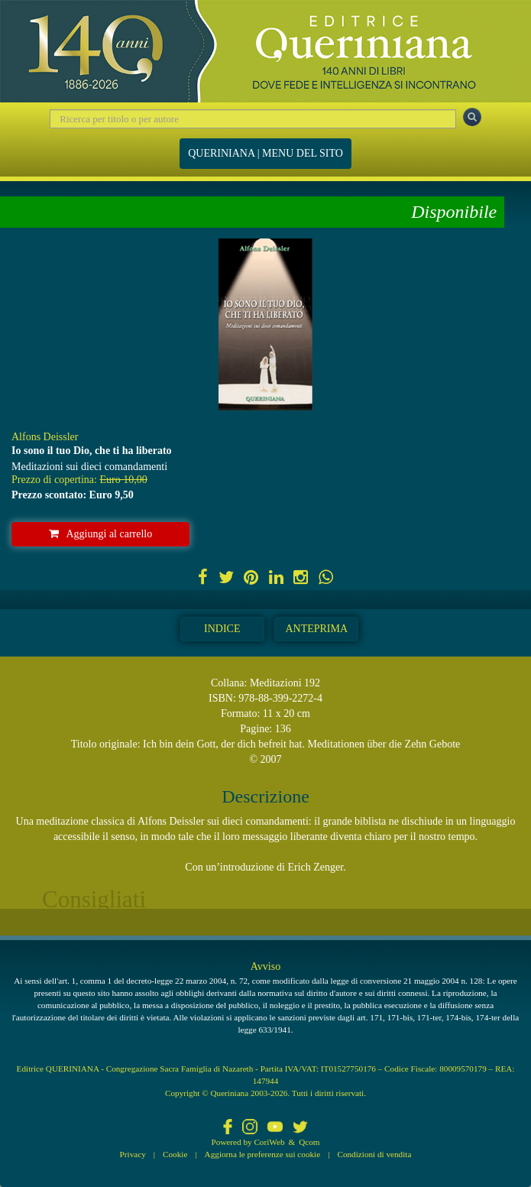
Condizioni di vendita (374, 1154)
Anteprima (316, 628)
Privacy (133, 1154)
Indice (222, 628)
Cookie (175, 1154)
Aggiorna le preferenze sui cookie (263, 1154)
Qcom (309, 1141)
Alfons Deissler (45, 437)
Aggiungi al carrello (101, 534)
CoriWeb (269, 1141)
